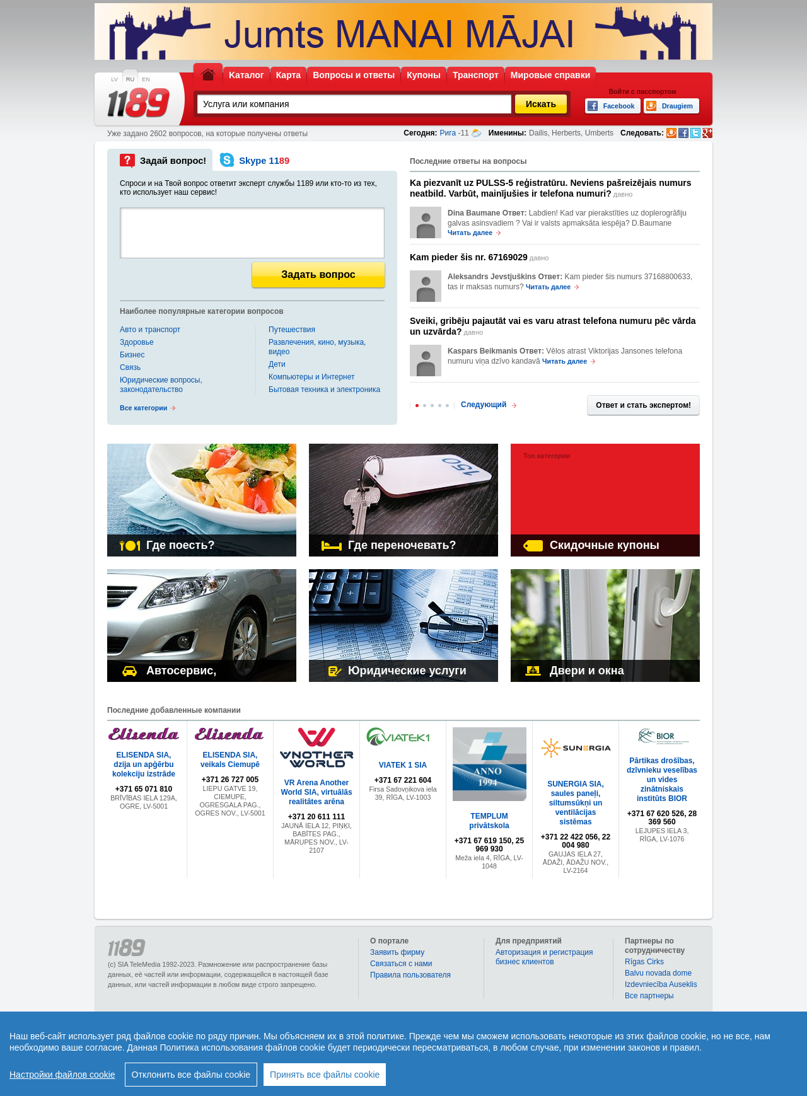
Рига (448, 133)
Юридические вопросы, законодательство (161, 385)
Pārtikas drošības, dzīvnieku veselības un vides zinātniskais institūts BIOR (662, 779)
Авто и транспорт (150, 329)
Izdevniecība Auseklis (661, 984)
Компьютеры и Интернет (311, 376)
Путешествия (292, 329)
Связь (130, 367)
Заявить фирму (397, 952)
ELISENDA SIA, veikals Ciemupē (230, 760)
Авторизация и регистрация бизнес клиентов (544, 957)
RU (130, 79)
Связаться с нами (401, 963)
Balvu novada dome (658, 973)
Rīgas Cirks (644, 961)
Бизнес (132, 354)
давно (551, 188)
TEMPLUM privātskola (489, 821)
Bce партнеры (649, 995)
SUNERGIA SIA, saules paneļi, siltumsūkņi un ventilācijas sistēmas (575, 803)
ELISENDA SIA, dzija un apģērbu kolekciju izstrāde (143, 764)
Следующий (483, 404)
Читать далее (470, 232)
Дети (277, 364)
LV (114, 79)
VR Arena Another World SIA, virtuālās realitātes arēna (316, 792)
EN (146, 79)
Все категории (143, 408)
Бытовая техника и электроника (324, 389)
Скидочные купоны (591, 545)
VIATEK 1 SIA (403, 765)
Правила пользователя (410, 975)
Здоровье (137, 342)
